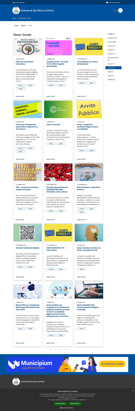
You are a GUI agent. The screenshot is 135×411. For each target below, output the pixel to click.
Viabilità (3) (111, 79)
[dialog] (67, 400)
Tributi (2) (111, 75)
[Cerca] (120, 10)
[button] (67, 408)
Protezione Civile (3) (113, 58)
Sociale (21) (111, 68)
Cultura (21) (111, 46)
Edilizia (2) (111, 50)
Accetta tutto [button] (60, 403)
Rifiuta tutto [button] (75, 403)
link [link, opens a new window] (86, 400)
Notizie (23, 25)
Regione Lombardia (18, 2)
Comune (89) (112, 42)
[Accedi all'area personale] (113, 2)
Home (16, 25)
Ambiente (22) (112, 38)
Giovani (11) (111, 54)
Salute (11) (111, 64)
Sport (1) (110, 72)
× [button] (133, 390)
